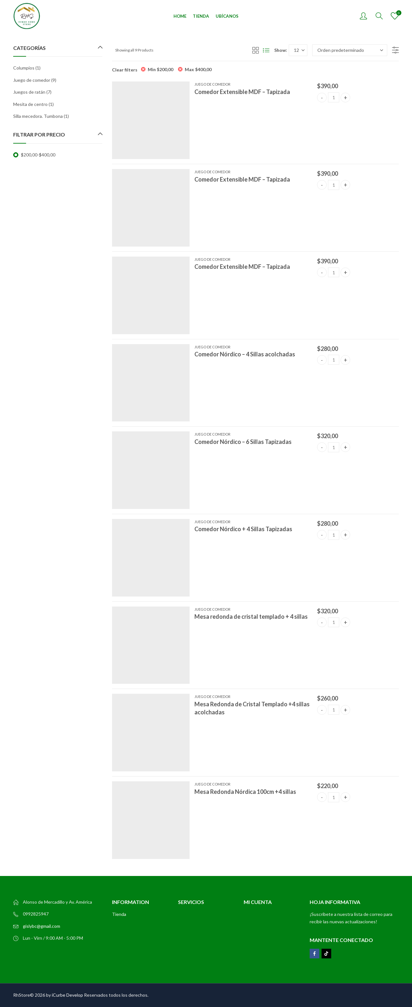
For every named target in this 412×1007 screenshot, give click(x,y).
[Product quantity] (333, 97)
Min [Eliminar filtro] (160, 69)
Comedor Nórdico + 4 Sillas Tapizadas (243, 528)
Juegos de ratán (29, 92)
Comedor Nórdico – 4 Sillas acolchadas (244, 354)
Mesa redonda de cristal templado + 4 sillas (251, 616)
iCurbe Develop (67, 995)
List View (266, 50)
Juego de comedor (212, 84)
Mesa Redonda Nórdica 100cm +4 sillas (245, 791)
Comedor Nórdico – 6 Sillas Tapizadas (243, 441)
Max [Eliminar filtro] (198, 69)
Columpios (23, 68)
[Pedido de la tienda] (349, 50)
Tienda (119, 914)
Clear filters (124, 69)
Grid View (255, 50)
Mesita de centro (30, 104)
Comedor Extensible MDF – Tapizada (242, 91)
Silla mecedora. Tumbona (38, 116)
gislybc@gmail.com (41, 926)
